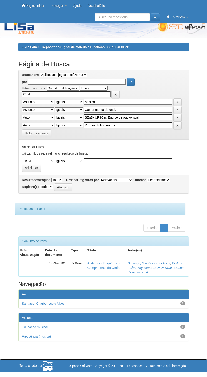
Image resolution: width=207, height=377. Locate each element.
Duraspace (135, 366)
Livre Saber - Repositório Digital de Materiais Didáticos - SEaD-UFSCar (75, 47)
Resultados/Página (36, 180)
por (24, 82)
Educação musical (35, 327)
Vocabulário (96, 6)
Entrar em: (178, 17)
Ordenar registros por (82, 180)
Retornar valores (37, 133)
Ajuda (77, 6)
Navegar (59, 6)
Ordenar (139, 180)
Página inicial (33, 6)
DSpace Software (80, 366)
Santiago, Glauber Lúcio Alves (149, 263)
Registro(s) (30, 187)
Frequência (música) (36, 336)
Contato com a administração (165, 366)
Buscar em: (30, 75)
